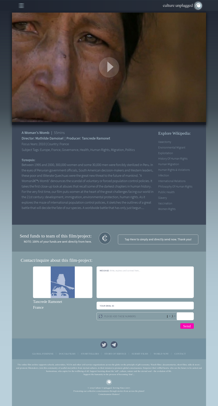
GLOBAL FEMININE (43, 353)
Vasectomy (164, 142)
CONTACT (180, 353)
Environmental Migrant (171, 147)
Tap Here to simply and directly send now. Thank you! (158, 239)
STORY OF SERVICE (115, 353)
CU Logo (109, 382)
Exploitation (165, 153)
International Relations (171, 181)
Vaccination (165, 203)
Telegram (114, 344)
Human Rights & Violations (174, 170)
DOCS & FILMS (67, 353)
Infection (163, 175)
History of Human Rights (172, 159)
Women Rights (166, 209)
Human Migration (168, 164)
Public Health (166, 192)
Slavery (162, 198)
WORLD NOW (161, 353)
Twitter (103, 344)
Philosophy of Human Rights (175, 186)
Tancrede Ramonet (47, 301)
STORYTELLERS (90, 353)
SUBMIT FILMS (140, 353)
